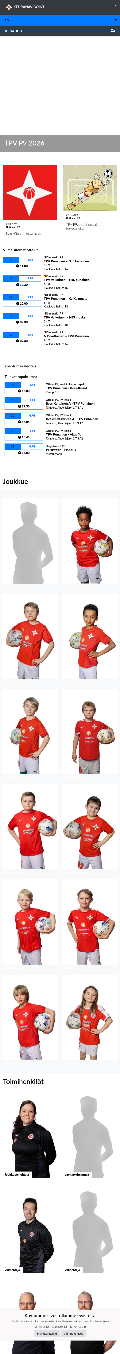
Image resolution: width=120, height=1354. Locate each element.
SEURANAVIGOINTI (62, 5)
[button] (30, 425)
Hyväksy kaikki (47, 1333)
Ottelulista (12, 232)
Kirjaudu (60, 31)
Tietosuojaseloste (15, 1287)
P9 (62, 20)
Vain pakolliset (73, 1333)
